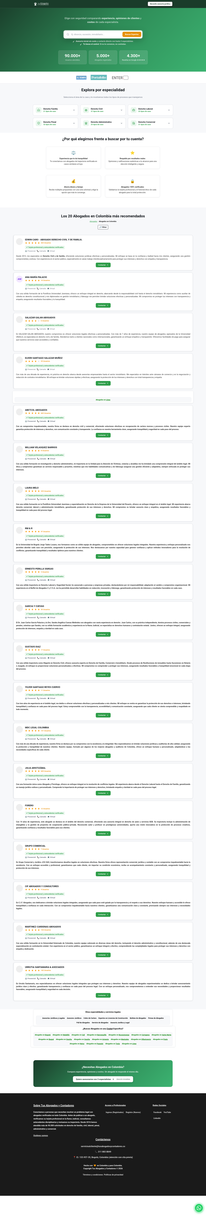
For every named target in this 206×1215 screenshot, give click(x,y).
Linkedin (156, 1137)
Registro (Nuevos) (133, 1131)
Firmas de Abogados (156, 1037)
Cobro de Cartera (90, 1037)
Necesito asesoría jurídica (159, 4)
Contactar (103, 265)
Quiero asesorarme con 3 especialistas (103, 1098)
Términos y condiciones (93, 1194)
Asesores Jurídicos (74, 1037)
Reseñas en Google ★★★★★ (133, 60)
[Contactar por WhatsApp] (199, 1208)
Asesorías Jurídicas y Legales (53, 1037)
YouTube (167, 1131)
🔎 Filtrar (103, 227)
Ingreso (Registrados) (115, 1131)
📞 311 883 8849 (103, 1171)
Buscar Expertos (132, 34)
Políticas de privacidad (113, 1194)
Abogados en (103, 404)
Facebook (157, 1131)
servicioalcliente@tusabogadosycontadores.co (103, 1165)
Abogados (93, 221)
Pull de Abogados (83, 1041)
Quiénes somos (40, 1155)
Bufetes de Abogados (138, 1037)
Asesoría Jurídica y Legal (120, 1041)
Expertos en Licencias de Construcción (113, 1037)
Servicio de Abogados (100, 1041)
